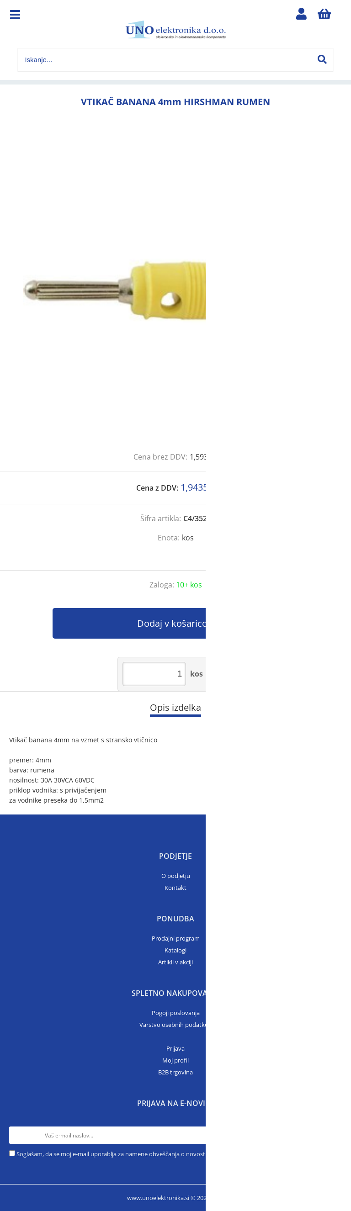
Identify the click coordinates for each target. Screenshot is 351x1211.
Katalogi (175, 950)
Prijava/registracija (301, 16)
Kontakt (175, 887)
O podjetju (175, 876)
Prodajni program (176, 938)
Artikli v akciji (175, 962)
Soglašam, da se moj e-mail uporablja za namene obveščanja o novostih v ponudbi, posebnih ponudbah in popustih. (174, 1154)
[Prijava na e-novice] (333, 1135)
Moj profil (175, 1060)
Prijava (175, 1048)
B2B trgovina (175, 1072)
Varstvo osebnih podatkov (175, 1025)
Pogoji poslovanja (176, 1013)
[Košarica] (324, 16)
